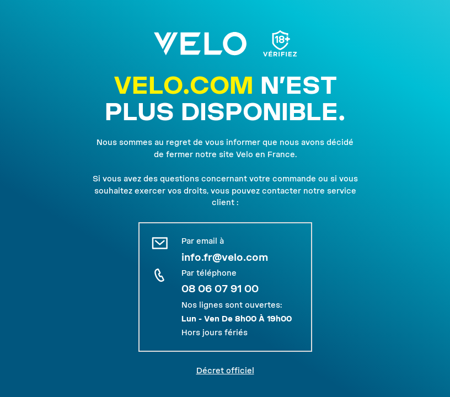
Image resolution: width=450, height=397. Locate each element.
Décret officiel (225, 370)
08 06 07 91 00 (220, 288)
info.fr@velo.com (224, 257)
